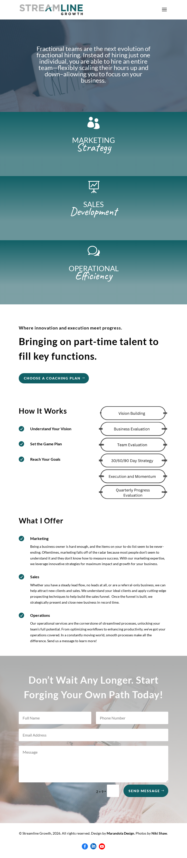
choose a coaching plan (52, 378)
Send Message (144, 791)
